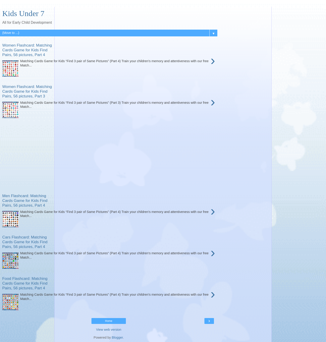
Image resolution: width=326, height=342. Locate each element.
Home (108, 321)
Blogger (117, 337)
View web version (108, 329)
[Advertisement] (108, 153)
